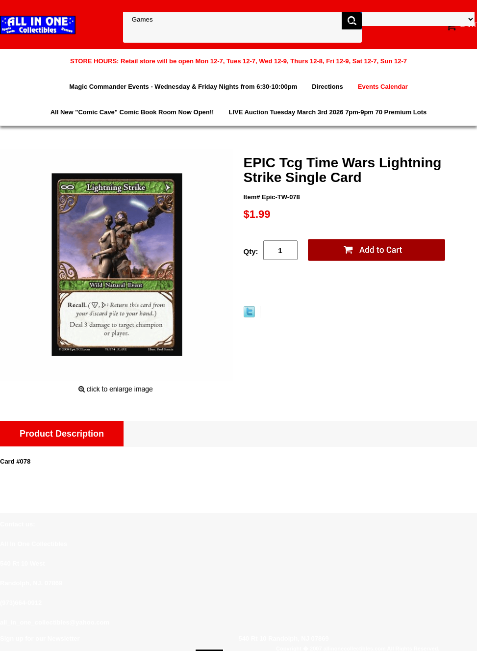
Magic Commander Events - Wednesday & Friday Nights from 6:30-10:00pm (183, 86)
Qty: (251, 251)
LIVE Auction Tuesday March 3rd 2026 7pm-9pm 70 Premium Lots (327, 112)
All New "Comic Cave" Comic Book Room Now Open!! (132, 112)
